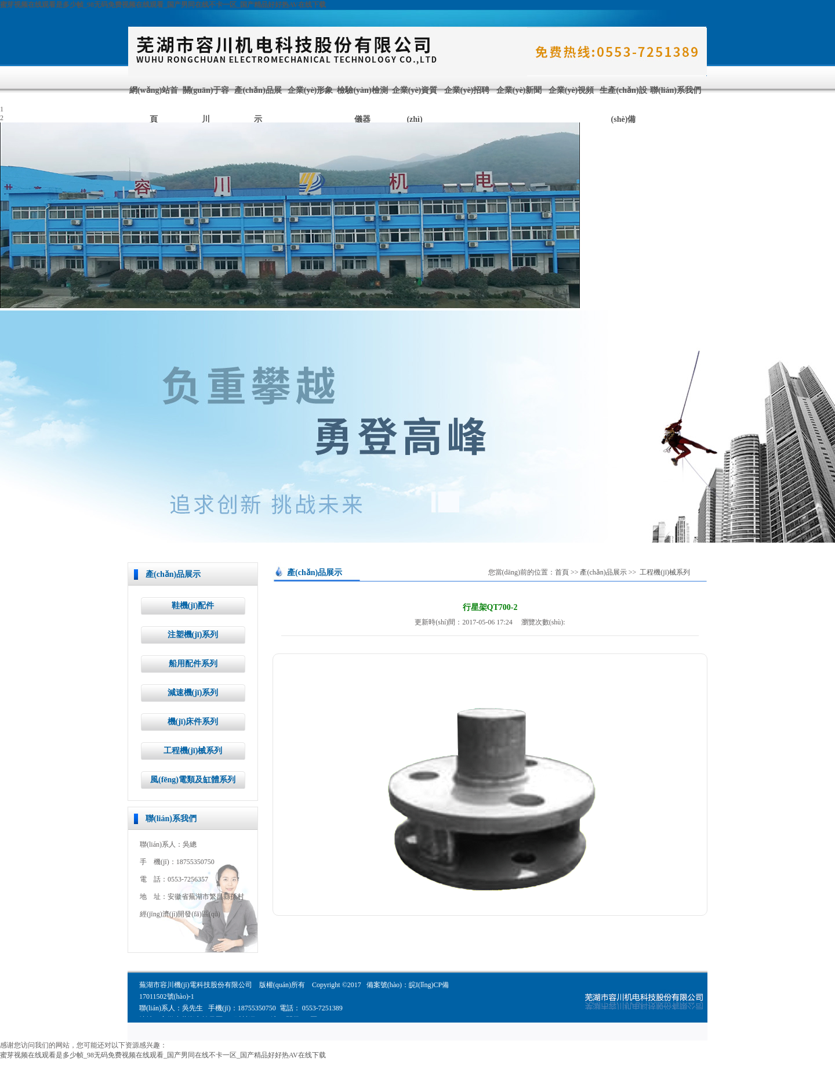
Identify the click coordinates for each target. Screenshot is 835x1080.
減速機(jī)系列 (193, 692)
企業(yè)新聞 (519, 90)
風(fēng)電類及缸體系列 (192, 779)
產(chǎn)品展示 (603, 572)
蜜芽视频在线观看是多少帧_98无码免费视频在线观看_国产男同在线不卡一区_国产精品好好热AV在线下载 (163, 5)
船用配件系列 (193, 663)
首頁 (562, 572)
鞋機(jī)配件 (193, 605)
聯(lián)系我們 (675, 90)
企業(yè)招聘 (467, 90)
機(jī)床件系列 (193, 721)
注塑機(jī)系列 (193, 634)
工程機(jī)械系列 (193, 750)
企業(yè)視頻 (571, 90)
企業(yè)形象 (310, 90)
